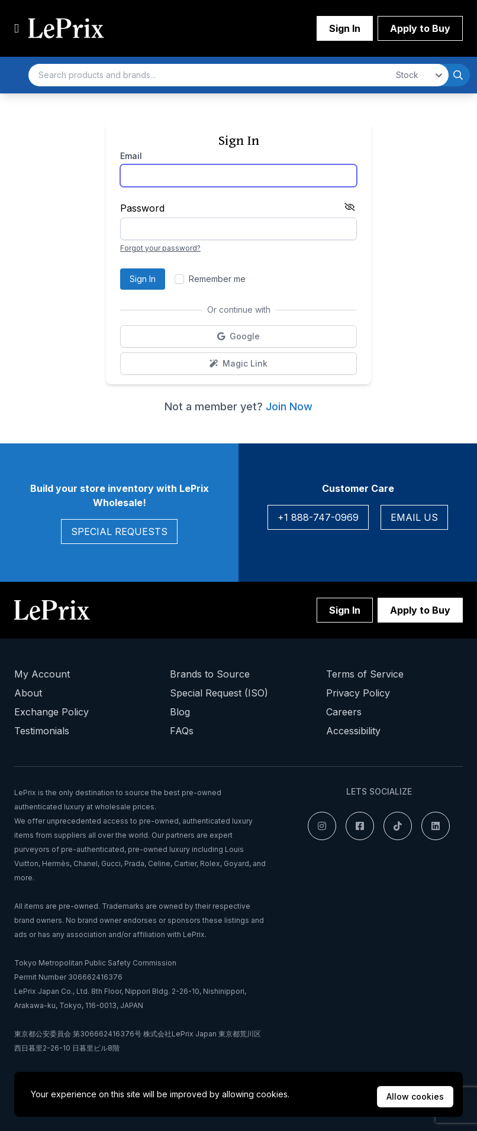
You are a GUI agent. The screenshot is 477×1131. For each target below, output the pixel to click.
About (28, 693)
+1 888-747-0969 (318, 517)
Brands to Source (210, 674)
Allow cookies (415, 1096)
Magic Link (276, 366)
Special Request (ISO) (219, 693)
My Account (42, 674)
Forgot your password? (160, 248)
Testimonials (41, 731)
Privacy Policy (358, 693)
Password (142, 208)
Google (268, 339)
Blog (180, 712)
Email (131, 156)
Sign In (344, 28)
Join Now (289, 406)
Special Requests (119, 531)
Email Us (414, 517)
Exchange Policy (51, 712)
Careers (344, 712)
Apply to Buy (420, 28)
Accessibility (353, 731)
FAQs (182, 731)
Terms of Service (365, 674)
